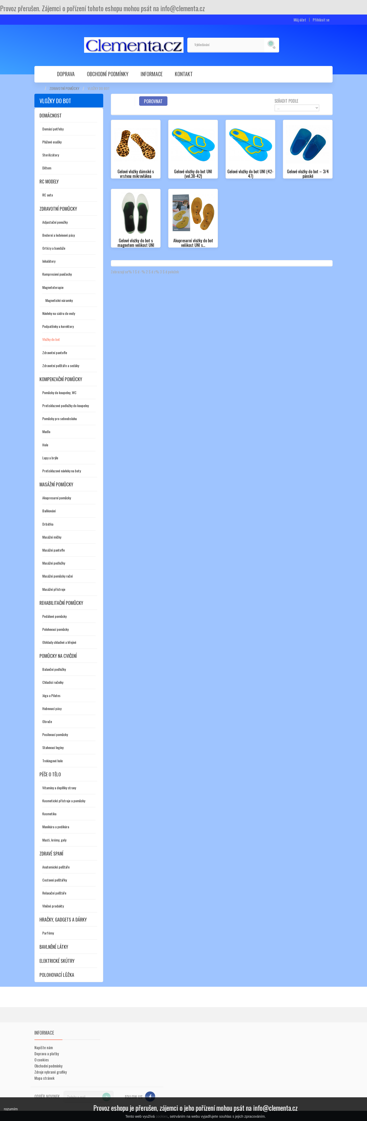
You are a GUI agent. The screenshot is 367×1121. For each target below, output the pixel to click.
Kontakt (184, 74)
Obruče (47, 721)
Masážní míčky (51, 537)
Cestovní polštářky (54, 880)
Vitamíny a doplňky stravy (59, 787)
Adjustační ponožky (55, 222)
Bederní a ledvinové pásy (58, 235)
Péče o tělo (50, 774)
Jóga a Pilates (51, 695)
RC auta (47, 194)
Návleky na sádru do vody (58, 313)
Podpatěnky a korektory (58, 326)
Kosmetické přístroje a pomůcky (63, 800)
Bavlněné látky (54, 946)
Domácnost (51, 115)
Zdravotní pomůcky (64, 88)
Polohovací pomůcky (55, 629)
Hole (45, 444)
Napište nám (43, 1047)
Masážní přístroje (53, 589)
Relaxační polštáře (54, 893)
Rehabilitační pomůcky (61, 602)
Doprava (66, 74)
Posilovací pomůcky (55, 734)
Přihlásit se (321, 20)
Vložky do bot (51, 339)
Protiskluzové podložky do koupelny (65, 405)
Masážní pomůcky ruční (57, 576)
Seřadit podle (286, 100)
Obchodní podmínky (107, 74)
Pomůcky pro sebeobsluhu (59, 418)
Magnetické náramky (59, 300)
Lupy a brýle (50, 457)
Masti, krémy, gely (54, 840)
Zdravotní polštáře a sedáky (60, 365)
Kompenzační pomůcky (61, 379)
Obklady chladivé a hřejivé (59, 642)
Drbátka (47, 524)
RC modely (49, 181)
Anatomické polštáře (56, 867)
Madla (46, 431)
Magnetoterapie (52, 287)
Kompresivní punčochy (57, 274)
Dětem (46, 167)
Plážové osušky (51, 141)
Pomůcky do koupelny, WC (59, 392)
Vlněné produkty (53, 906)
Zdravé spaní (51, 853)
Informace (152, 74)
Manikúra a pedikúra (55, 826)
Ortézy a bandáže (53, 248)
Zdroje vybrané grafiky (50, 1072)
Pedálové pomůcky (54, 616)
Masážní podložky (53, 563)
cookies (162, 1116)
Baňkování (49, 510)
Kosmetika (49, 813)
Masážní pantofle (53, 550)
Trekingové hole (52, 760)
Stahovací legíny (52, 747)
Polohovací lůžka (57, 974)
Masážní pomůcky (56, 484)
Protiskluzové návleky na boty (61, 470)
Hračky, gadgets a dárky (63, 919)
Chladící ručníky (52, 682)
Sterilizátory (50, 154)
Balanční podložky (54, 669)
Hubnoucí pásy (51, 708)
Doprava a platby (46, 1053)
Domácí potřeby (52, 128)
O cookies (41, 1059)
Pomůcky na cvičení (58, 655)
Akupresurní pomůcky (56, 497)
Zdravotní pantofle (54, 352)
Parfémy (48, 933)
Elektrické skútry (57, 960)
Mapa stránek (44, 1078)
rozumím (11, 1109)
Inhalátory (48, 261)
